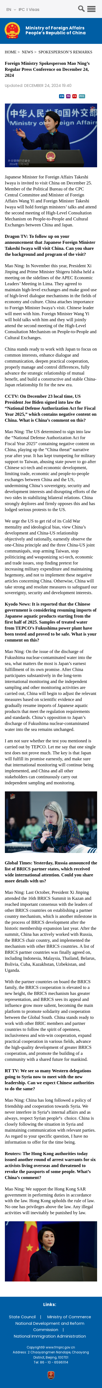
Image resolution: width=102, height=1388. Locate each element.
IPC (22, 9)
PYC (81, 96)
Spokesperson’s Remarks (65, 52)
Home (11, 52)
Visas (34, 9)
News (27, 52)
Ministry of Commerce (69, 1317)
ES (74, 96)
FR (68, 96)
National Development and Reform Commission (50, 1326)
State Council (22, 1317)
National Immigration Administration (50, 1336)
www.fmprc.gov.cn (60, 1347)
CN (62, 96)
